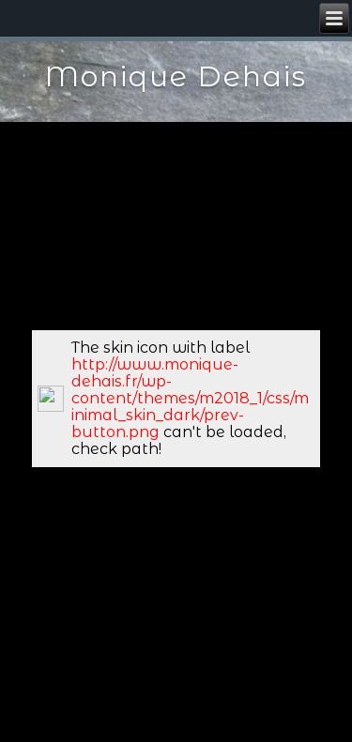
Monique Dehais (176, 76)
